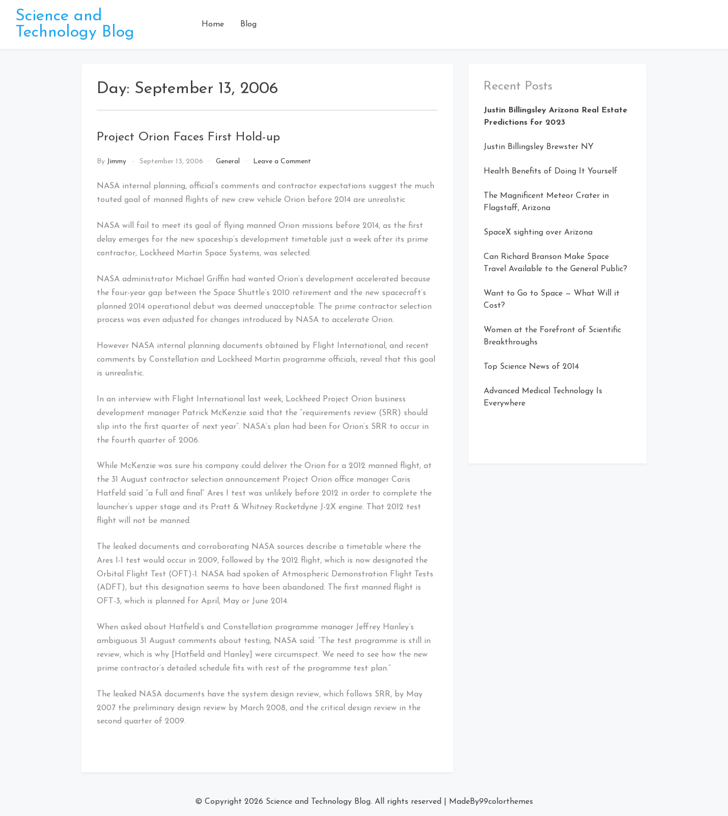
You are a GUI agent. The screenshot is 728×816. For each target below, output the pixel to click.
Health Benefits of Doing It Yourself (551, 171)
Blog (248, 24)
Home (213, 24)
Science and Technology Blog (74, 24)
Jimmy (116, 161)
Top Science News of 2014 (531, 367)
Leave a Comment (282, 161)
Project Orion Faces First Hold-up (188, 137)
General (228, 161)
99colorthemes (506, 802)
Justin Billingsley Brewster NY (539, 147)
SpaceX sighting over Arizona (538, 232)
